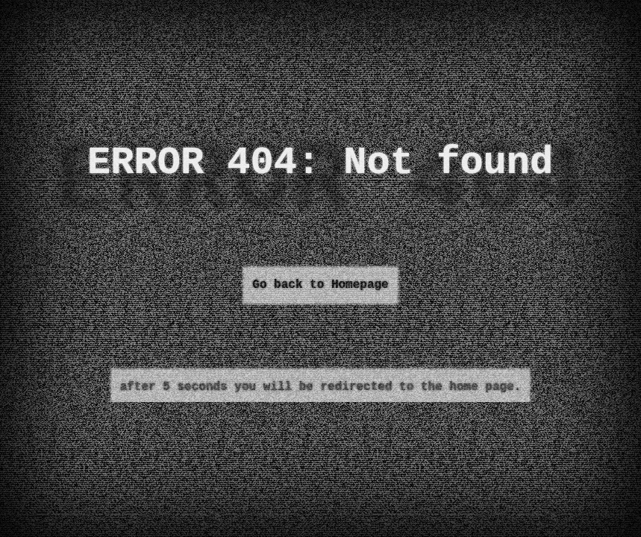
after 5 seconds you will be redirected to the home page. (321, 387)
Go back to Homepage (320, 285)
